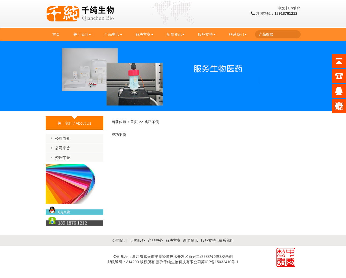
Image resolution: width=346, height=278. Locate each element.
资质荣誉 (62, 158)
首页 (56, 34)
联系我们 (238, 34)
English (294, 8)
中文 (281, 8)
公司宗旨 (62, 148)
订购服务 (137, 240)
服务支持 (207, 34)
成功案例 (151, 122)
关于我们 (82, 34)
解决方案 (144, 34)
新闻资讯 (175, 34)
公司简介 (62, 138)
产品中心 (113, 34)
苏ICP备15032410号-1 (220, 262)
